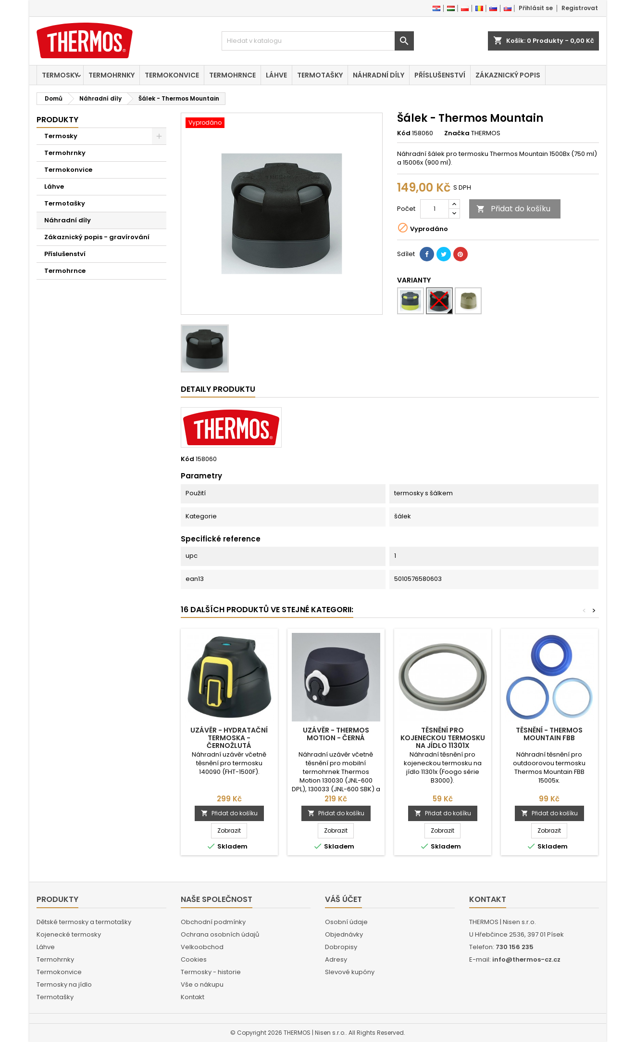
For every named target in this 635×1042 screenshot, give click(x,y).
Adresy (336, 959)
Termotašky (320, 75)
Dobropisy (341, 947)
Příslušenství (439, 75)
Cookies (194, 959)
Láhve (276, 75)
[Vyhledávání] (318, 41)
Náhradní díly (378, 75)
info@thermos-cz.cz (526, 959)
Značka (457, 133)
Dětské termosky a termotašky (84, 921)
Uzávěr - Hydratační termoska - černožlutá (229, 737)
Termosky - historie (211, 972)
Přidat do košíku (513, 208)
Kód (404, 133)
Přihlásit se (536, 8)
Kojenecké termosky (69, 934)
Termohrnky (111, 75)
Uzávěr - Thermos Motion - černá (336, 734)
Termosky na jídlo (64, 984)
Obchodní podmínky (213, 921)
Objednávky (344, 934)
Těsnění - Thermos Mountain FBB (549, 734)
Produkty (57, 119)
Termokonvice (172, 75)
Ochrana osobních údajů (220, 934)
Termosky (60, 75)
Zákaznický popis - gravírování (96, 237)
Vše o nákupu (202, 984)
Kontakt (192, 997)
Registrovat (579, 8)
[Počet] (434, 209)
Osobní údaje (346, 921)
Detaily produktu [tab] (218, 389)
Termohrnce (232, 75)
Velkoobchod (202, 947)
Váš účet (343, 899)
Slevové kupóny (349, 972)
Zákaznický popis (507, 75)
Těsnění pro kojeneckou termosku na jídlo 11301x (442, 737)
